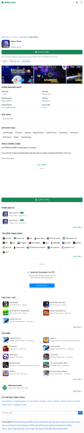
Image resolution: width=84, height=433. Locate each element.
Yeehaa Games (16, 47)
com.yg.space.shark (8, 107)
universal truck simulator (36, 247)
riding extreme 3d (70, 238)
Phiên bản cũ (14, 61)
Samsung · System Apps (26, 429)
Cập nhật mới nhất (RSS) (44, 429)
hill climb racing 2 (53, 238)
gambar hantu (6, 405)
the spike (66, 243)
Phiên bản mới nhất (12, 87)
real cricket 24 (53, 247)
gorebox (77, 243)
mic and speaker (32, 401)
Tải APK (42, 52)
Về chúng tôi (24, 422)
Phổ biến (6, 333)
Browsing (28, 132)
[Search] (80, 413)
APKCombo (5, 37)
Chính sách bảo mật (51, 422)
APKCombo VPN (36, 425)
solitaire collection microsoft (70, 401)
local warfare (19, 247)
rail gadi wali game (19, 401)
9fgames (57, 401)
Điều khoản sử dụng (36, 422)
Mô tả (5, 61)
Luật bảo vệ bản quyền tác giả (69, 422)
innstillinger (16, 405)
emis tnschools (7, 401)
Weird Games (7, 137)
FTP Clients (18, 132)
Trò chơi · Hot (9, 297)
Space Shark (16, 41)
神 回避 (23, 405)
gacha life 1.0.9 (68, 247)
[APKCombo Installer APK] (42, 386)
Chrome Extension (23, 425)
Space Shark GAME (11, 144)
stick (6, 252)
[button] (77, 2)
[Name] (40, 413)
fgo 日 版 (7, 247)
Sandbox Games (51, 132)
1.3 (4, 94)
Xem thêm (77, 227)
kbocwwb (42, 401)
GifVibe (68, 425)
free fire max (19, 238)
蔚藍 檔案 (55, 243)
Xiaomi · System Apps (9, 429)
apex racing (39, 238)
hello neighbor (35, 243)
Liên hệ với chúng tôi (9, 425)
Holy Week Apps (26, 137)
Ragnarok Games (38, 132)
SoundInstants (60, 425)
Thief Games (74, 132)
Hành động (26, 61)
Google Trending (48, 425)
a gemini (50, 401)
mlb (12, 243)
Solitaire (16, 137)
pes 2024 (7, 238)
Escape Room (63, 132)
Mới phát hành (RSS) (60, 429)
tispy (46, 243)
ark (5, 243)
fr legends (21, 243)
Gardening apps (8, 132)
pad (29, 238)
